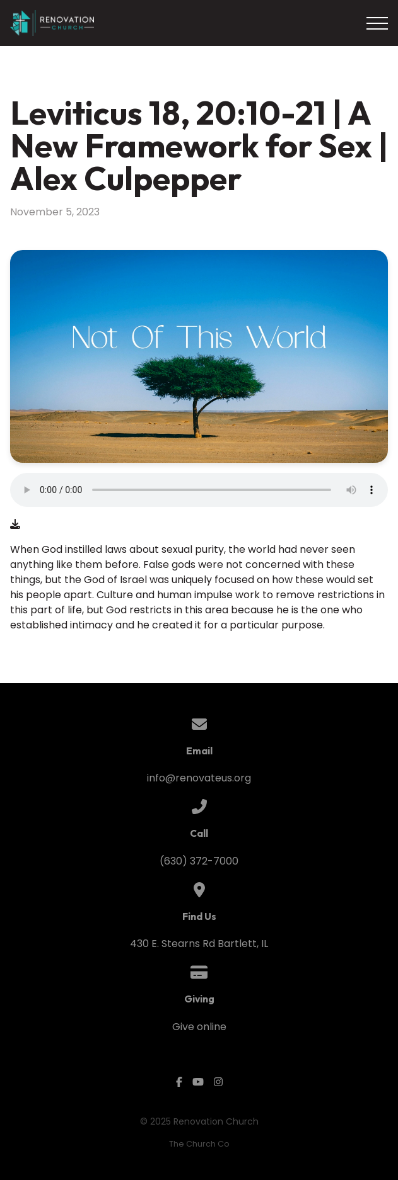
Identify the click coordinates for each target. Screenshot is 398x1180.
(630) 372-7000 (199, 861)
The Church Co (199, 1143)
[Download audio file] (15, 524)
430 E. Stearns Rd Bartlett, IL (199, 943)
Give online (199, 1026)
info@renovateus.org (199, 778)
